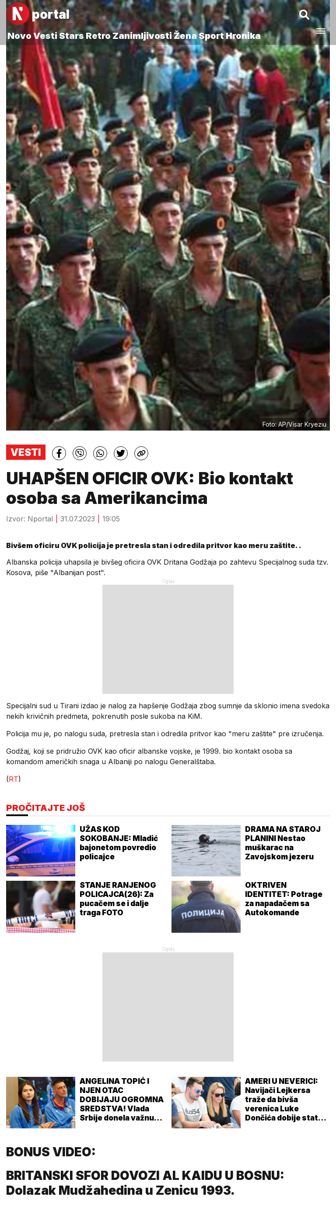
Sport (211, 36)
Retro (98, 36)
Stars (71, 36)
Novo (19, 36)
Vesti (45, 36)
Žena (185, 36)
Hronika (243, 36)
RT (13, 779)
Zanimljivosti (142, 36)
